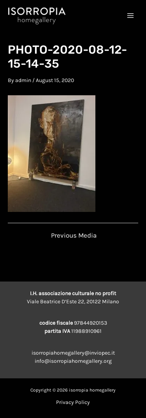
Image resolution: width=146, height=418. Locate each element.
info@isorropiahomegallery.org (73, 361)
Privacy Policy (73, 402)
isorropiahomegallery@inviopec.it (73, 353)
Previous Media (74, 235)
